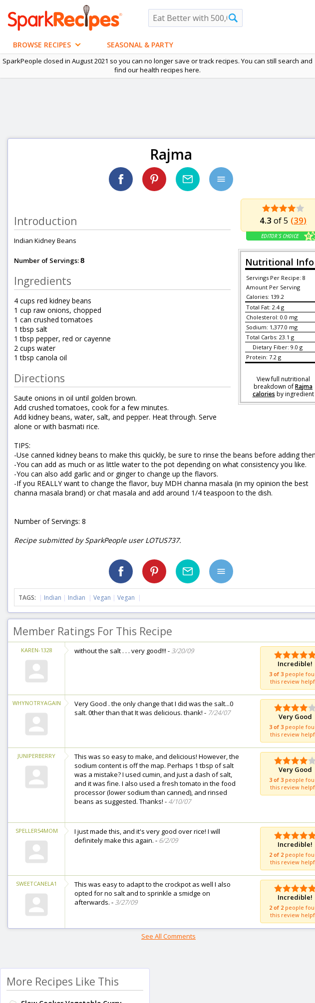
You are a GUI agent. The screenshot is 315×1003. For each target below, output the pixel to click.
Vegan (102, 597)
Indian (52, 597)
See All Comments (168, 936)
